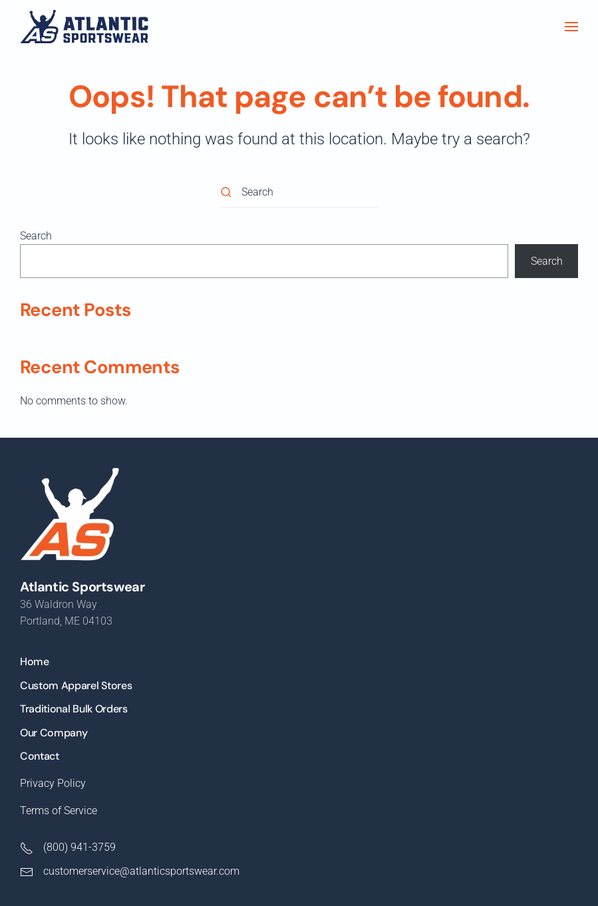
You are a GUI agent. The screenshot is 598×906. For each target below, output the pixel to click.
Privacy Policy (53, 783)
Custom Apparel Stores (76, 685)
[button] (571, 26)
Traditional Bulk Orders (74, 709)
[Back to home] (84, 26)
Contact (39, 756)
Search (36, 235)
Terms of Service (58, 810)
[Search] (299, 193)
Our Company (53, 733)
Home (34, 662)
